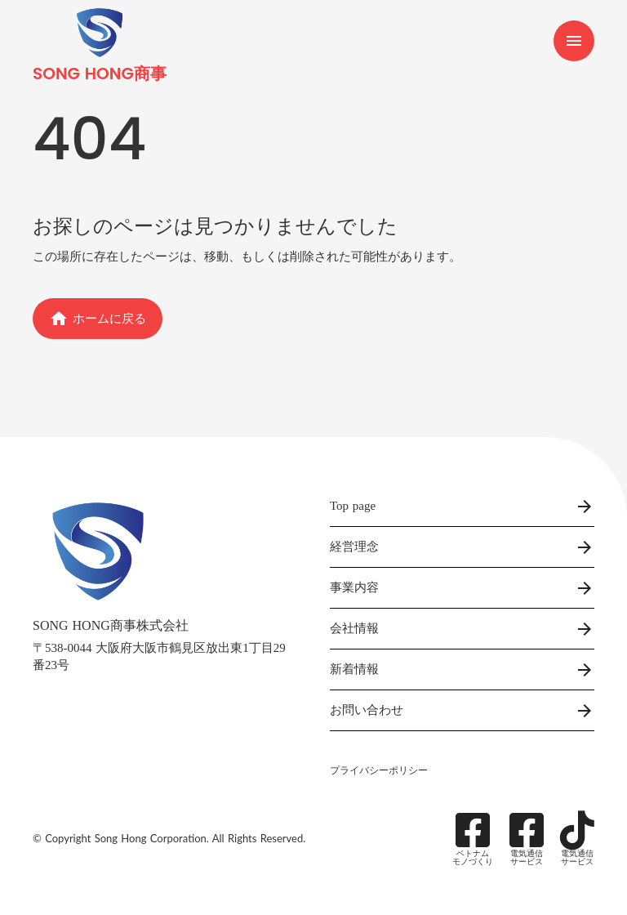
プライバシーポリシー (379, 770)
